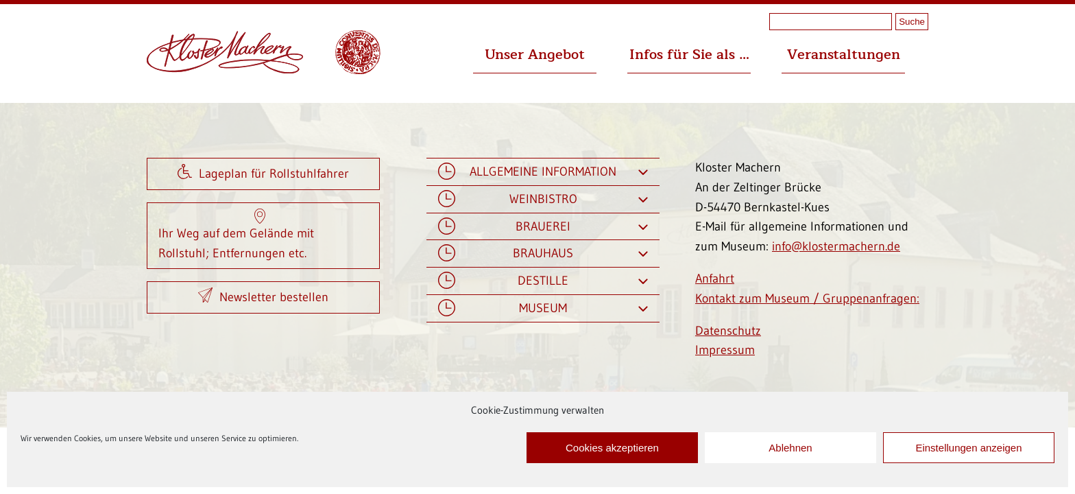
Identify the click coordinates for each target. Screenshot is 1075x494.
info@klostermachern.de (836, 246)
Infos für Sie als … (689, 54)
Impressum (725, 349)
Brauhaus (543, 253)
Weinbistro (543, 199)
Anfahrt (714, 278)
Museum (543, 308)
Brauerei (543, 226)
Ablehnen (790, 448)
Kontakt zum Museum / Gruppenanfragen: (807, 298)
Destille (543, 281)
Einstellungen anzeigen (968, 448)
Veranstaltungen (843, 54)
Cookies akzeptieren (612, 448)
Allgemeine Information (543, 171)
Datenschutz (728, 330)
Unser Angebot (535, 54)
